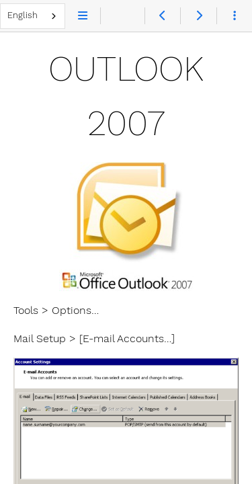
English (22, 15)
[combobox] (32, 16)
